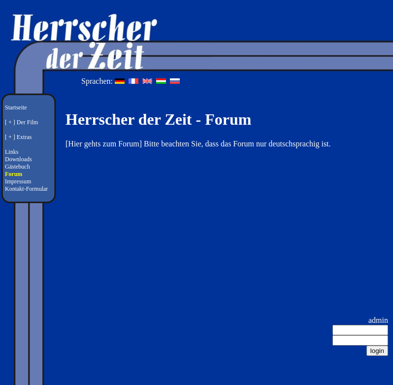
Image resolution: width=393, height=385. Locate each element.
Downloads (18, 159)
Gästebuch (17, 166)
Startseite (16, 107)
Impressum (18, 181)
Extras (24, 137)
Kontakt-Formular (26, 188)
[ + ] (10, 122)
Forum (13, 174)
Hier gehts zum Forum (103, 144)
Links (11, 151)
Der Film (27, 122)
